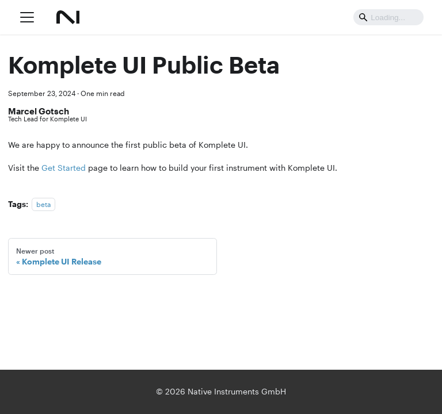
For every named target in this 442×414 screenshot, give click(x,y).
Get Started (63, 167)
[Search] (388, 17)
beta (43, 204)
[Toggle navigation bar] (27, 17)
